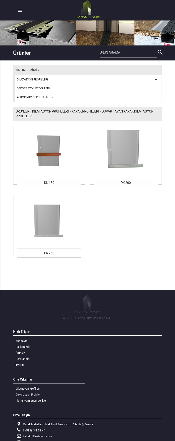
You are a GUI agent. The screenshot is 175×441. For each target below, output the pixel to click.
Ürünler (22, 111)
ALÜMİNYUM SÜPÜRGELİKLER (35, 97)
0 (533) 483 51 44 (30, 430)
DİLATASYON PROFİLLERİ (32, 79)
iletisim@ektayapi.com (33, 436)
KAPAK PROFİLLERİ (85, 111)
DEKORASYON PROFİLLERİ (33, 88)
